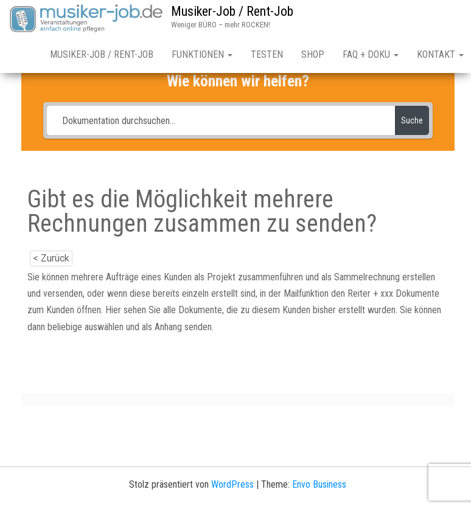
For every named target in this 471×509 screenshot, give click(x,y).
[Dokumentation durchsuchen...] (221, 120)
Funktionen (202, 54)
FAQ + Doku (371, 54)
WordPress (232, 484)
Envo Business (319, 484)
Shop (312, 54)
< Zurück (51, 258)
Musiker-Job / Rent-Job (232, 11)
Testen (267, 54)
